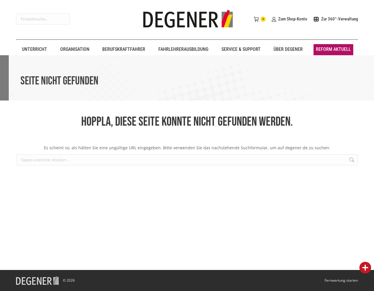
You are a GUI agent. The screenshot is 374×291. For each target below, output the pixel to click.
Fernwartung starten (341, 280)
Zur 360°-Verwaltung (335, 19)
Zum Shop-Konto (289, 19)
